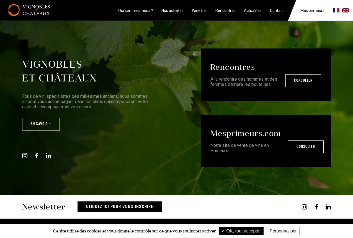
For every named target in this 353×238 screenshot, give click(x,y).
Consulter (303, 81)
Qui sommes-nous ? (135, 10)
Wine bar (199, 10)
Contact (277, 10)
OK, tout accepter (241, 231)
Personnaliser (283, 231)
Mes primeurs (312, 10)
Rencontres (225, 10)
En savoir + (41, 124)
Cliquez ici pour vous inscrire (119, 206)
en (345, 10)
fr (336, 10)
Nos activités (172, 10)
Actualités (253, 10)
